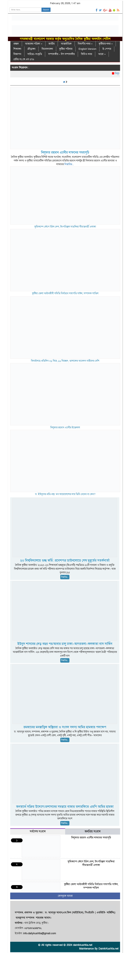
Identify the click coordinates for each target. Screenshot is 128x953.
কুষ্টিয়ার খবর (106, 43)
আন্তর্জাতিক (66, 43)
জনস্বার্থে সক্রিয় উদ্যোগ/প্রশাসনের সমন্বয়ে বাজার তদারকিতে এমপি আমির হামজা (65, 807)
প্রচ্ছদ (16, 43)
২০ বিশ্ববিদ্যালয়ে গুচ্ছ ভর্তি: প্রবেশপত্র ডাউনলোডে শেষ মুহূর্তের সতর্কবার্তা (65, 560)
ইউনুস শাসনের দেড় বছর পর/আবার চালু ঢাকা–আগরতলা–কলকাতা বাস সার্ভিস (64, 644)
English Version (87, 49)
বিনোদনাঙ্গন (47, 49)
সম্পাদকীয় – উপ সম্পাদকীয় (61, 54)
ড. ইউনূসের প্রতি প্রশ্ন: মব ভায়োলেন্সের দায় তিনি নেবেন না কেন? (65, 494)
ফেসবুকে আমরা (65, 896)
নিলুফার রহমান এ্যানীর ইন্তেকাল (65, 427)
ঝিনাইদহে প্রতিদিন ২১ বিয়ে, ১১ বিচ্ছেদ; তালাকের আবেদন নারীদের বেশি (65, 361)
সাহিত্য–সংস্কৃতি (34, 54)
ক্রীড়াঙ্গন (31, 49)
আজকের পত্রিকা (33, 43)
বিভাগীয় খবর (85, 43)
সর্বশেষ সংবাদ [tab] (38, 832)
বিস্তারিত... (69, 164)
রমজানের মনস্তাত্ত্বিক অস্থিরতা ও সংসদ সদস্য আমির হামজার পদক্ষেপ (64, 727)
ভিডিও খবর (86, 54)
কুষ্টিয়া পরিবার (65, 49)
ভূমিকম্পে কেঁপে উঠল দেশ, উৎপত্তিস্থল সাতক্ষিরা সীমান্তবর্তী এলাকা (65, 226)
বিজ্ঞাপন (17, 54)
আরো (102, 54)
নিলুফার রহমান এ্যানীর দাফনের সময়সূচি (65, 152)
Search (46, 10)
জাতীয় (52, 43)
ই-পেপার (107, 49)
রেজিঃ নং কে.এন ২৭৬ (23, 59)
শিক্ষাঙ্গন (17, 49)
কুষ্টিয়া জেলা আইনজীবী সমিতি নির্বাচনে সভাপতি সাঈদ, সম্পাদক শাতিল (65, 293)
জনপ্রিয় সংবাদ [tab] (93, 832)
